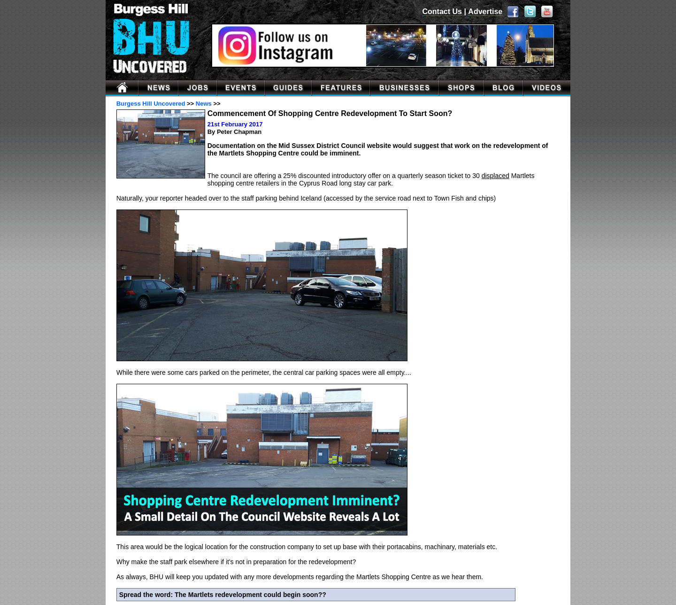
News (204, 103)
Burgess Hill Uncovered (150, 103)
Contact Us (442, 12)
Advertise (485, 12)
